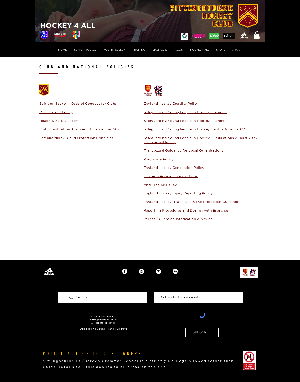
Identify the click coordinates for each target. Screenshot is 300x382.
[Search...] (107, 297)
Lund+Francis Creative (113, 328)
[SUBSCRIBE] (202, 332)
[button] (257, 35)
